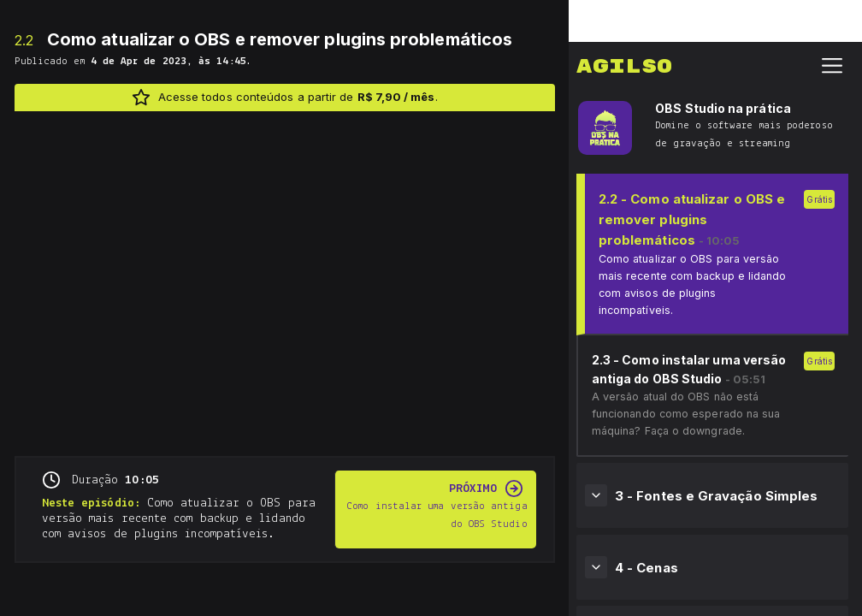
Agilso (624, 25)
